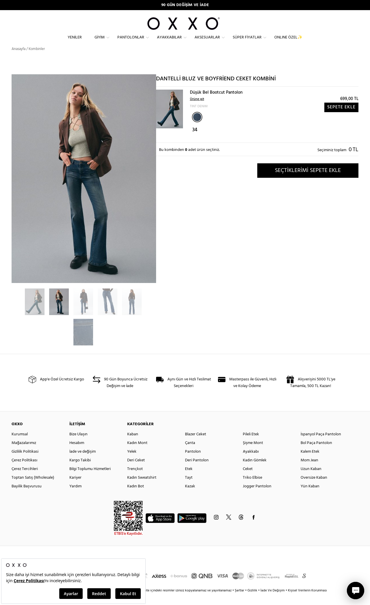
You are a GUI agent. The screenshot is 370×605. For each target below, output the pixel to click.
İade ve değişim (82, 461)
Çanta (190, 453)
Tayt (189, 487)
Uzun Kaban (311, 479)
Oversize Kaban (314, 487)
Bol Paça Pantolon (316, 453)
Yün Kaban (310, 496)
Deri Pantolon (197, 470)
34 (194, 140)
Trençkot (135, 479)
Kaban (132, 444)
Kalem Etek (310, 461)
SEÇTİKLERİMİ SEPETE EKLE (308, 180)
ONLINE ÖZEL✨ (288, 42)
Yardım (75, 496)
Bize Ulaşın (78, 444)
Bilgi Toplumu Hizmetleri (90, 479)
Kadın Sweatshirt (141, 487)
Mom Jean (309, 470)
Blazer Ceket (195, 444)
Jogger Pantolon (257, 496)
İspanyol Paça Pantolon (321, 444)
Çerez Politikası (24, 470)
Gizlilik (252, 601)
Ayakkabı (251, 461)
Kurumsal (20, 444)
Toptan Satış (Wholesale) (33, 487)
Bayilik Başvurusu (27, 496)
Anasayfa (18, 59)
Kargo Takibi (80, 470)
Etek (189, 479)
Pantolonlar (130, 42)
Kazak (190, 496)
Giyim (100, 42)
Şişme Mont (253, 453)
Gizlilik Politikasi (25, 461)
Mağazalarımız (24, 453)
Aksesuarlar (207, 42)
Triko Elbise (252, 487)
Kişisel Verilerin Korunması (307, 601)
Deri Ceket (136, 470)
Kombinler (37, 59)
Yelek (131, 461)
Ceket (248, 479)
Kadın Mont (137, 453)
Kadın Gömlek (255, 470)
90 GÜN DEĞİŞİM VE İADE (185, 5)
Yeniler (75, 42)
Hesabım (76, 453)
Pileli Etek (251, 444)
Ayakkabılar (169, 42)
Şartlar (240, 601)
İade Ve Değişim (272, 601)
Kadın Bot (135, 496)
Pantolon (193, 461)
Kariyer (75, 487)
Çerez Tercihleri (25, 479)
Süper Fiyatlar (247, 42)
